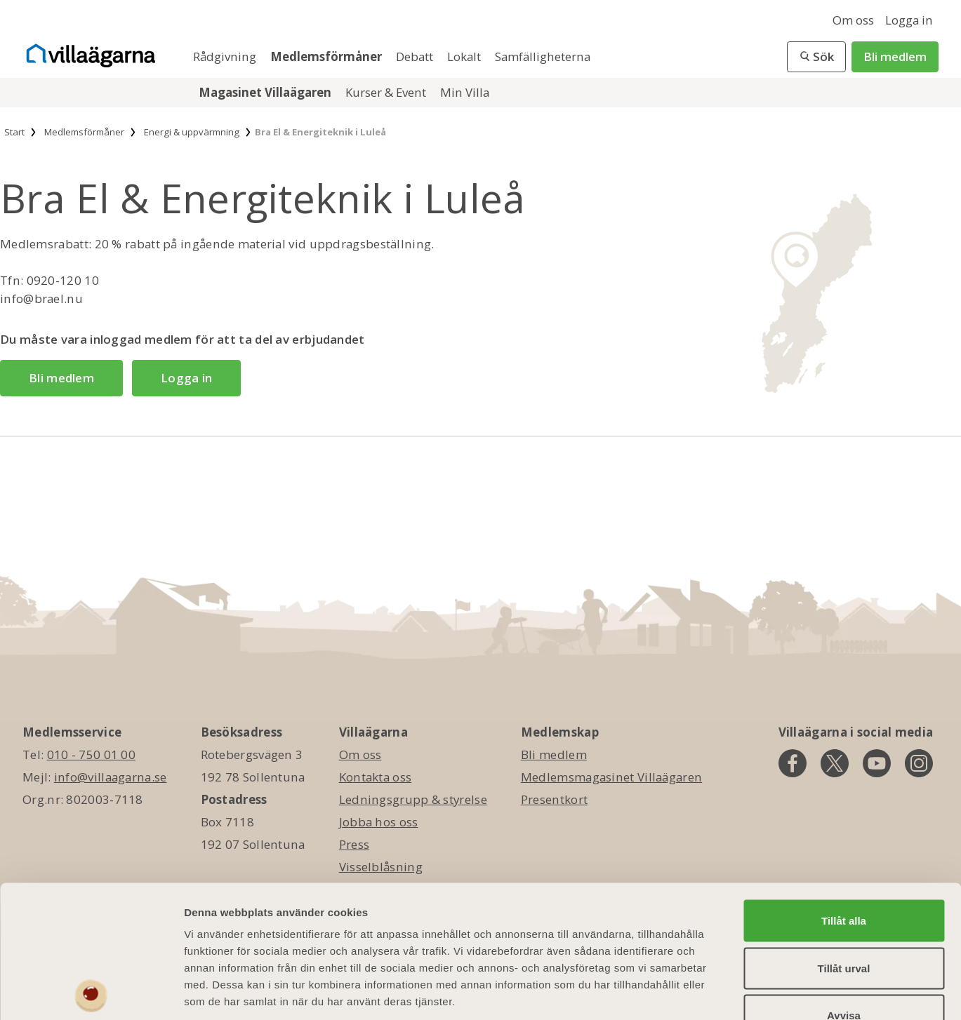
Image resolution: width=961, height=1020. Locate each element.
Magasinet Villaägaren (266, 92)
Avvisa (844, 927)
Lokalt (465, 56)
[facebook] (792, 763)
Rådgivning (226, 56)
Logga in (909, 20)
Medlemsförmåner (327, 56)
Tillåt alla (843, 832)
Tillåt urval (844, 880)
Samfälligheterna (542, 56)
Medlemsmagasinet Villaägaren (611, 777)
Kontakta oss (375, 777)
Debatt (416, 56)
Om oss (853, 20)
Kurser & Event (387, 92)
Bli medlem (895, 56)
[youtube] (876, 763)
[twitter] (834, 763)
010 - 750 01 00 (91, 754)
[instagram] (919, 763)
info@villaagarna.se (110, 777)
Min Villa (464, 92)
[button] (816, 56)
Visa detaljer (762, 992)
